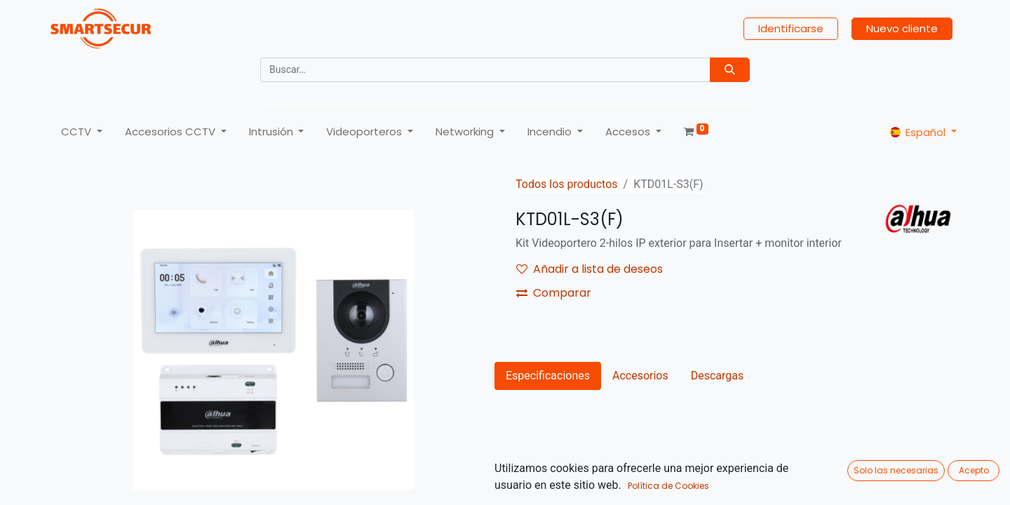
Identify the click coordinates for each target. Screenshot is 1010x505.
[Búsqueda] (730, 70)
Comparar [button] (553, 293)
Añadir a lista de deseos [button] (589, 269)
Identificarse (790, 28)
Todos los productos (567, 184)
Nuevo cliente (902, 28)
